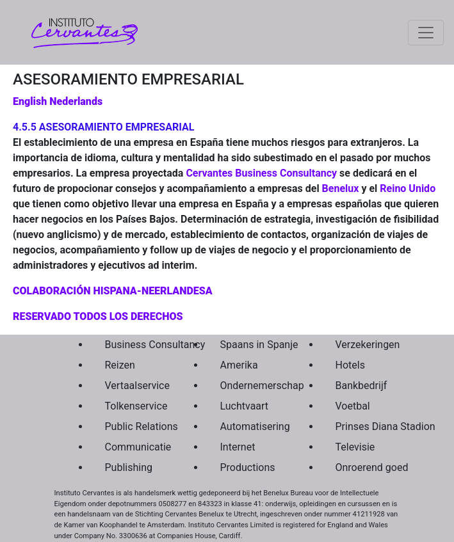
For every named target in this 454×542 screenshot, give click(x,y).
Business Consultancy (132, 345)
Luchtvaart (244, 406)
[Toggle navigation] (426, 32)
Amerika (239, 365)
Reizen (120, 365)
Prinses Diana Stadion (363, 426)
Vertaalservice (132, 385)
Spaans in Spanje (247, 345)
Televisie (355, 447)
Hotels (350, 365)
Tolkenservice (132, 406)
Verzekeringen (363, 345)
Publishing (128, 467)
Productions (247, 467)
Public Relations (132, 426)
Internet (237, 447)
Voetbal (353, 406)
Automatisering (247, 426)
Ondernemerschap (247, 385)
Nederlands (75, 101)
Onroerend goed (363, 467)
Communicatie (132, 447)
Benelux (340, 188)
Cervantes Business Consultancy (261, 173)
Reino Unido (407, 188)
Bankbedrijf (361, 385)
